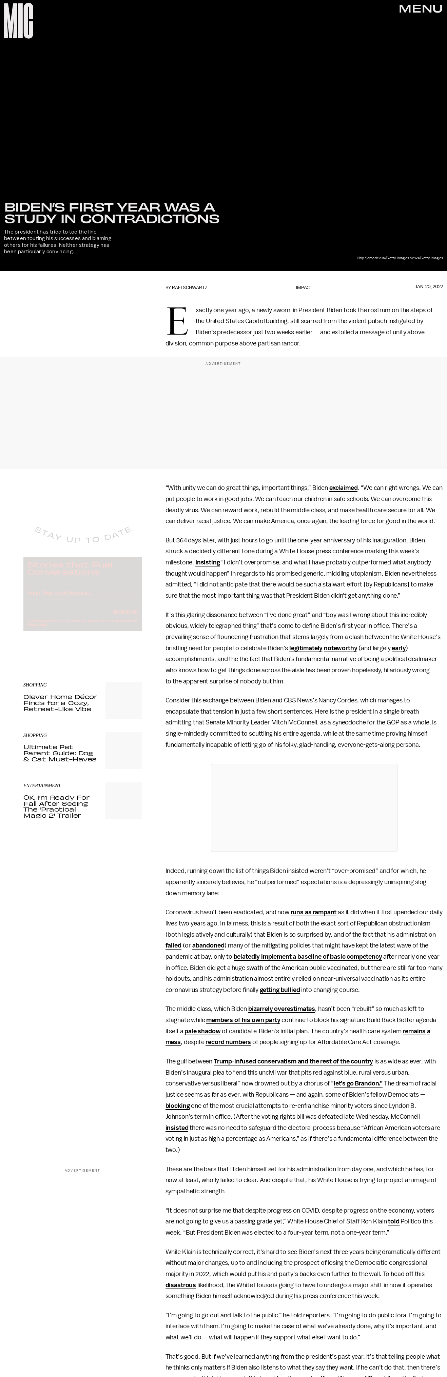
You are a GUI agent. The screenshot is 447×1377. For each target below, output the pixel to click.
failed (173, 945)
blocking (178, 1105)
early (399, 648)
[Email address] (82, 597)
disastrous (181, 1285)
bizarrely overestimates (281, 1008)
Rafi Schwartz (190, 287)
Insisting (207, 562)
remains (414, 1031)
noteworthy (340, 648)
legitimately (306, 648)
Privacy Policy (37, 630)
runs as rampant (314, 912)
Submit (125, 616)
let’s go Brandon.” (358, 1083)
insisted (177, 1127)
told (393, 1221)
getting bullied (280, 989)
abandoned (208, 945)
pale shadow (202, 1031)
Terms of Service (118, 626)
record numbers (228, 1042)
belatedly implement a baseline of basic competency (308, 956)
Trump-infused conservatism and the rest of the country (293, 1061)
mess (173, 1042)
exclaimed (343, 487)
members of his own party (243, 1020)
